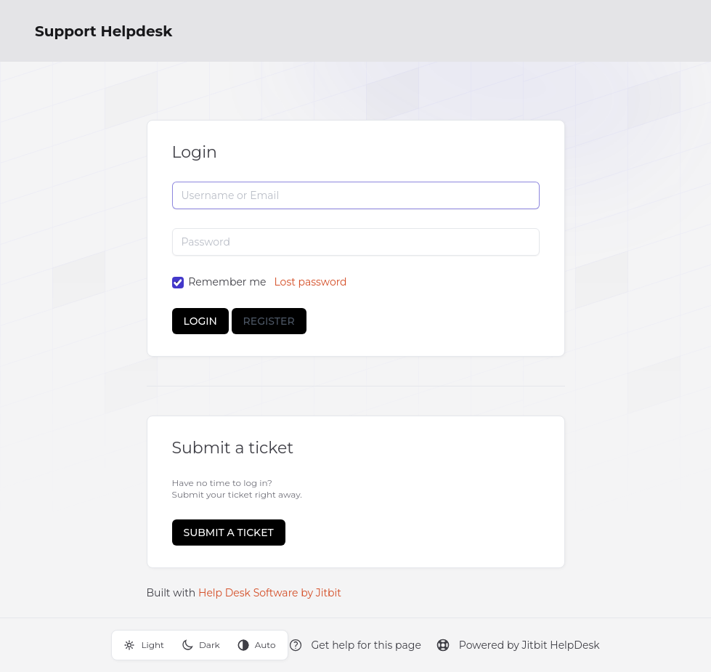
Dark (201, 645)
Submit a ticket (229, 532)
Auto (256, 645)
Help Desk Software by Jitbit (269, 592)
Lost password (310, 281)
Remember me (227, 281)
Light (143, 645)
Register (269, 321)
